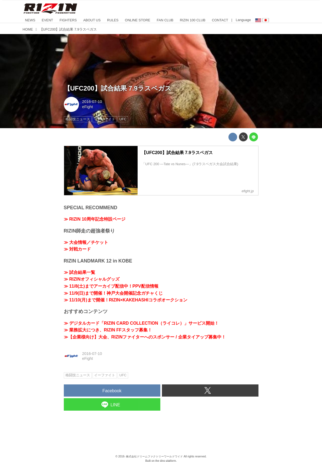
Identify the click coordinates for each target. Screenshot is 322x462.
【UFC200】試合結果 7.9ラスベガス (117, 88)
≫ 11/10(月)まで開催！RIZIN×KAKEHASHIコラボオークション (125, 300)
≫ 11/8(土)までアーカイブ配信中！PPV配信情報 (111, 286)
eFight (87, 107)
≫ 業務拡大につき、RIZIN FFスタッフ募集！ (108, 330)
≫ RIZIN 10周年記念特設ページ (94, 219)
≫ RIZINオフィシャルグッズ (91, 279)
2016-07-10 (92, 101)
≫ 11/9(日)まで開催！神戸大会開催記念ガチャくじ (113, 293)
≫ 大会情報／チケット (86, 242)
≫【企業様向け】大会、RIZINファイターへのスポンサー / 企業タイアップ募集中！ (145, 337)
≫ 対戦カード (77, 249)
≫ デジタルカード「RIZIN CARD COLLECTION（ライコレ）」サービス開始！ (141, 323)
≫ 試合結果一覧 (79, 272)
